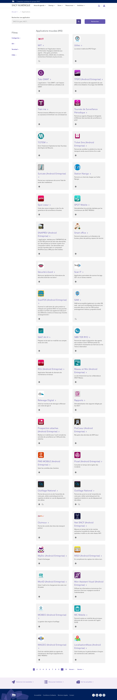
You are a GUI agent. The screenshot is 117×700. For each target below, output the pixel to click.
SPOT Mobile (81, 205)
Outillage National (47, 490)
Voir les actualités (85, 682)
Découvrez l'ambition (54, 682)
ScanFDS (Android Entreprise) (52, 300)
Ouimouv (42, 522)
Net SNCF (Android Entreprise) (83, 524)
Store (60, 5)
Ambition (81, 5)
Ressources (70, 5)
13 (66, 669)
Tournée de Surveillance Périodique (86, 111)
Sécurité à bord (45, 272)
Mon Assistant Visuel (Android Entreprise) (88, 583)
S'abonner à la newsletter (23, 682)
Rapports (79, 400)
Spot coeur (43, 205)
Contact (71, 695)
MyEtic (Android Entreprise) (51, 555)
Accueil (14, 12)
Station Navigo (81, 173)
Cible (13, 55)
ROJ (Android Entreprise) (50, 369)
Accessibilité (37, 695)
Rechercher (95, 21)
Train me (42, 109)
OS (13, 44)
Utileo (77, 45)
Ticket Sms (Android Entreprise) (84, 144)
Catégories (15, 38)
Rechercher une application (21, 17)
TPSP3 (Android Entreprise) (87, 79)
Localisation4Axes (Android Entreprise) (87, 646)
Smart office (80, 232)
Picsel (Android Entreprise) (87, 461)
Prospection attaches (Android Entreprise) (48, 430)
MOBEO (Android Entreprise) (52, 615)
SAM (77, 300)
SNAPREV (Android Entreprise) (47, 234)
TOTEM (42, 142)
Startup (52, 5)
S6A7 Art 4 (43, 337)
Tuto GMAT (44, 79)
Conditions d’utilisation (49, 695)
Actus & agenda (40, 5)
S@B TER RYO (81, 337)
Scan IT (78, 272)
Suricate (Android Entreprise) (52, 173)
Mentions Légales (63, 695)
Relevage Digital (46, 400)
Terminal (14, 49)
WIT (40, 45)
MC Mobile (80, 615)
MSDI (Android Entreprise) (87, 555)
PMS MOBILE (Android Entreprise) (49, 463)
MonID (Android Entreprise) (51, 581)
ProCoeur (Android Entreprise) (83, 430)
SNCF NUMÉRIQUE (21, 5)
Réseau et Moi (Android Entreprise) (85, 371)
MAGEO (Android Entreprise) (52, 645)
